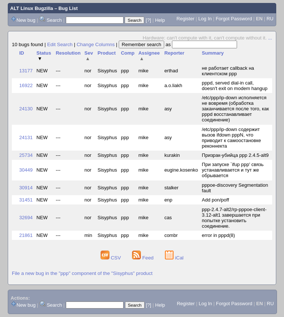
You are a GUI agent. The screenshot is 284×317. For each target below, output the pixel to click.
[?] (148, 20)
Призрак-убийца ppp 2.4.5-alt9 (235, 155)
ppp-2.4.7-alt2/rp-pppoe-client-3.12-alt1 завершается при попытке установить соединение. (234, 218)
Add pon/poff (215, 200)
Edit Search (59, 44)
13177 (26, 70)
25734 (26, 155)
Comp (128, 53)
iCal (174, 258)
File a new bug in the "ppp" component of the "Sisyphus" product (82, 273)
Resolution (68, 53)
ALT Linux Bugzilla (31, 8)
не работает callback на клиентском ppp (228, 70)
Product (107, 53)
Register (185, 18)
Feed (143, 258)
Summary (213, 53)
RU (270, 18)
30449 (26, 170)
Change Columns (96, 44)
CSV (111, 258)
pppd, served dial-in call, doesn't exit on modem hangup (234, 85)
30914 (26, 187)
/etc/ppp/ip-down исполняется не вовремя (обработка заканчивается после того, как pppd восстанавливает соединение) (235, 109)
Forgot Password (234, 18)
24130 (26, 108)
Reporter (174, 53)
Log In (205, 18)
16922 (26, 85)
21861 (26, 235)
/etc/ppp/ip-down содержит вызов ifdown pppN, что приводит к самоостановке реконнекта (231, 138)
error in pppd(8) (218, 235)
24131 (26, 137)
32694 (26, 217)
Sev (88, 55)
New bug (26, 20)
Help (160, 20)
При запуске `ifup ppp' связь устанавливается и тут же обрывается (233, 170)
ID (21, 53)
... (270, 38)
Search (54, 20)
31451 (26, 200)
